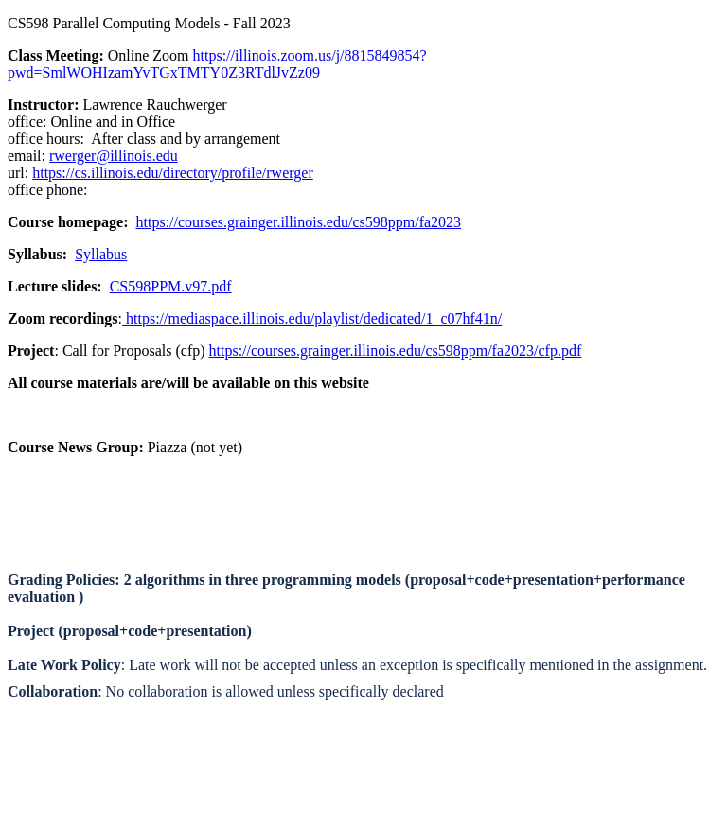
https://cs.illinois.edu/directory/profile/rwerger (172, 173)
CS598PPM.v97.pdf (171, 286)
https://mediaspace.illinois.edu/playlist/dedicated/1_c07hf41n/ (312, 318)
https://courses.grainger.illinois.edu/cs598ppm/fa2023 (299, 222)
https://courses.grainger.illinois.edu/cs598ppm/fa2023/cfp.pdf (395, 351)
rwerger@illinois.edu (113, 156)
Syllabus (101, 254)
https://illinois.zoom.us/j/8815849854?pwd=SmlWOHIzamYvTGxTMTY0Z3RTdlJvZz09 (217, 63)
